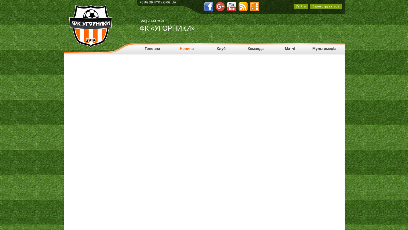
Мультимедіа (324, 48)
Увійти (301, 6)
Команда (256, 48)
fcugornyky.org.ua (158, 2)
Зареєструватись (326, 6)
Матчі (290, 48)
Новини (187, 48)
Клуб (221, 48)
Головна (152, 48)
